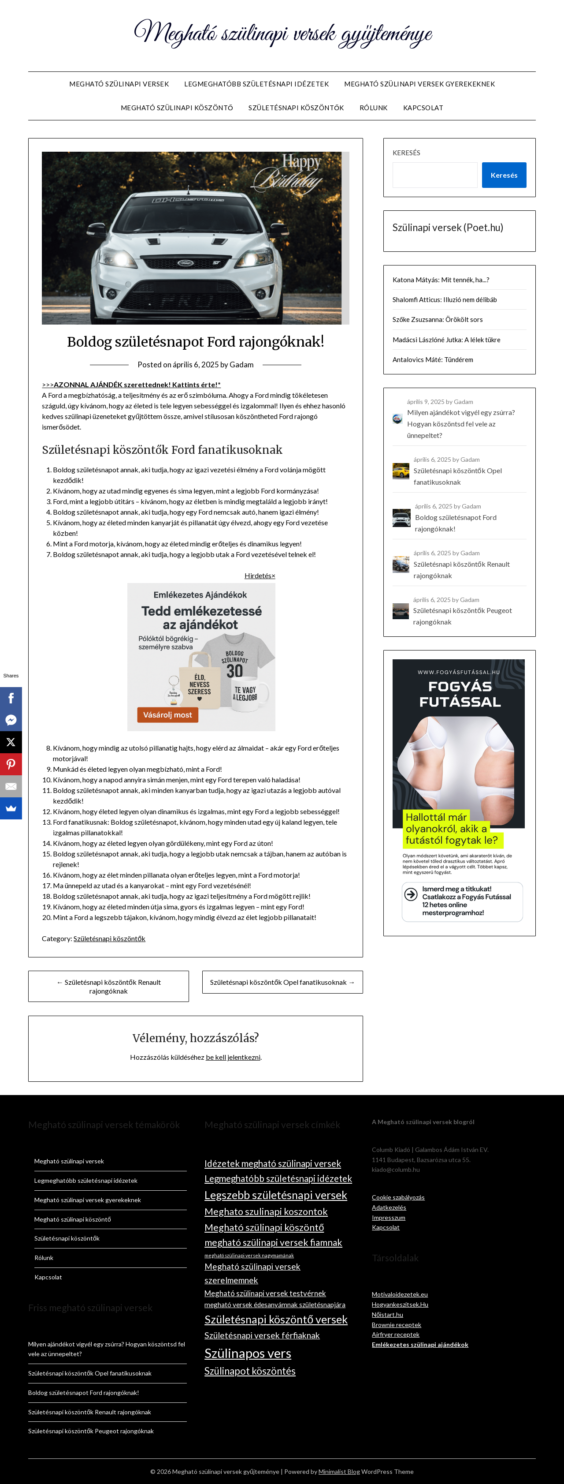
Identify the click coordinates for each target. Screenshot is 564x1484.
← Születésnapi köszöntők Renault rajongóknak (108, 986)
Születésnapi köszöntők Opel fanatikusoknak (90, 1373)
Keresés (406, 153)
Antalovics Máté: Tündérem (433, 359)
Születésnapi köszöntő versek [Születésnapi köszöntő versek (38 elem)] (276, 1319)
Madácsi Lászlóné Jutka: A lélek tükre (447, 340)
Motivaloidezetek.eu (400, 1294)
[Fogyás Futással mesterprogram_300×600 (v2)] (459, 921)
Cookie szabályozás (398, 1197)
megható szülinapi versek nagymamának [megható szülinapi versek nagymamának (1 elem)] (249, 1255)
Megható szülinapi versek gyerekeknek (419, 84)
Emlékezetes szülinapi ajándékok (420, 1344)
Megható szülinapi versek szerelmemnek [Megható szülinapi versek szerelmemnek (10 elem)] (252, 1273)
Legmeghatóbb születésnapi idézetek (256, 84)
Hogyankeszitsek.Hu (400, 1304)
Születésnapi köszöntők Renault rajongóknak (89, 1412)
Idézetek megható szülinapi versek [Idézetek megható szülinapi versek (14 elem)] (272, 1163)
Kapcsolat (423, 108)
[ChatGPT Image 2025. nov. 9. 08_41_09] (201, 728)
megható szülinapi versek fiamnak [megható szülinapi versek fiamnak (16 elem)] (273, 1242)
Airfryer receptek (395, 1334)
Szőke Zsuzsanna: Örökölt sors (437, 319)
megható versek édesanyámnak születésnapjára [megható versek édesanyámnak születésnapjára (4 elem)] (274, 1304)
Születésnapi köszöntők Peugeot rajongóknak (91, 1431)
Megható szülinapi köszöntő (177, 108)
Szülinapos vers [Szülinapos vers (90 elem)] (247, 1353)
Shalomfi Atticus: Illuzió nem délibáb (445, 299)
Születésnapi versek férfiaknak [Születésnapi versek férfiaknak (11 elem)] (262, 1335)
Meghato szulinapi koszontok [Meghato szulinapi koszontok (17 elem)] (266, 1211)
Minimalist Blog (339, 1471)
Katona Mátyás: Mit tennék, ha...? (441, 280)
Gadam (242, 364)
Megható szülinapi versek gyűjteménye (282, 34)
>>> (131, 384)
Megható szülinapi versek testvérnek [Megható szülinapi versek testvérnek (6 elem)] (265, 1293)
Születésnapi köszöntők (296, 108)
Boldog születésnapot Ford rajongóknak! (83, 1392)
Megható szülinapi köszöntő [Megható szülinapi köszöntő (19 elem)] (264, 1227)
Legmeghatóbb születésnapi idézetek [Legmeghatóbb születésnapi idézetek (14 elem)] (278, 1178)
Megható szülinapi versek (119, 84)
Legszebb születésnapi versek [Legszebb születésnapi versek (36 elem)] (275, 1194)
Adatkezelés (389, 1207)
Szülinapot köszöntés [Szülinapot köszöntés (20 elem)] (250, 1371)
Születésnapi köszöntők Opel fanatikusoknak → (282, 982)
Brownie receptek (396, 1324)
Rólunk (374, 108)
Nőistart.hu (387, 1314)
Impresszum (388, 1217)
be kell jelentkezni (233, 1057)
